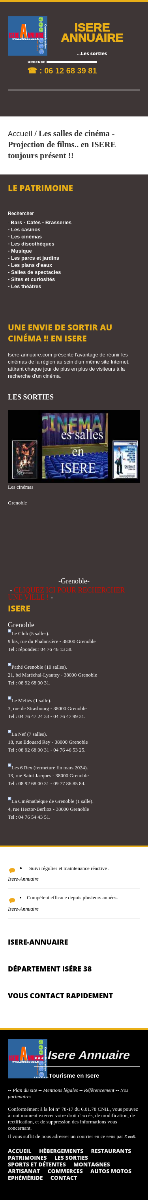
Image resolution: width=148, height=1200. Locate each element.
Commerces (64, 1171)
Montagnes (91, 1164)
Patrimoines (27, 1157)
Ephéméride (25, 1177)
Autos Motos (110, 1171)
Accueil (20, 133)
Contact (64, 1177)
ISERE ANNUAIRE (92, 32)
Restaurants (111, 1151)
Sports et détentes (37, 1164)
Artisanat (24, 1171)
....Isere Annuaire (81, 1054)
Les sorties (71, 1157)
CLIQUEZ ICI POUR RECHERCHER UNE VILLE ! (66, 593)
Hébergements (61, 1151)
